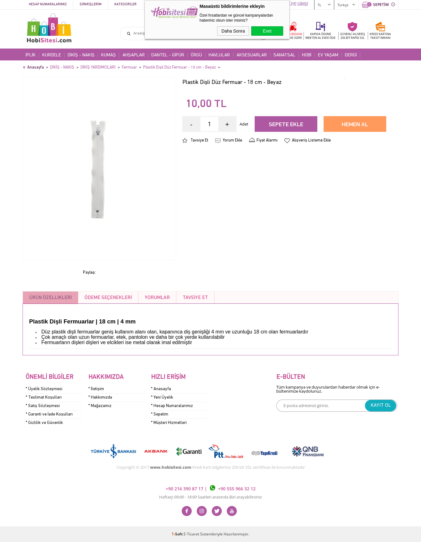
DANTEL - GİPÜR (167, 55)
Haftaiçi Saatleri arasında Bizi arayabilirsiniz (210, 497)
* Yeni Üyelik (162, 397)
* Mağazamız (100, 406)
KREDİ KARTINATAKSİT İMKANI (380, 36)
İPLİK (31, 55)
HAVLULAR (219, 55)
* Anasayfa (161, 389)
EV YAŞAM (328, 55)
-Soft (178, 534)
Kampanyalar (160, 4)
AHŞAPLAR (133, 55)
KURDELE (51, 55)
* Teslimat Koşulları (44, 397)
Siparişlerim (90, 4)
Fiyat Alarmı (267, 140)
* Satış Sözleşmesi (43, 406)
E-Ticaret (191, 534)
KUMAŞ (108, 55)
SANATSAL (284, 55)
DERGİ (351, 55)
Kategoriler (125, 4)
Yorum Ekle (232, 140)
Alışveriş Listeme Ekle (311, 140)
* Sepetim (159, 414)
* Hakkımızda (100, 397)
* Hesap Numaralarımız (172, 406)
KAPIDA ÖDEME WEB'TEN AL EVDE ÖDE (320, 36)
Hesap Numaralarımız (48, 4)
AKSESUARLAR (251, 55)
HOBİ (306, 55)
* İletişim (96, 389)
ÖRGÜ (196, 55)
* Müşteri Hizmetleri (169, 423)
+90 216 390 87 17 (185, 489)
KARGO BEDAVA (291, 36)
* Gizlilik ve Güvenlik (44, 423)
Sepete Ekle (286, 125)
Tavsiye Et (199, 140)
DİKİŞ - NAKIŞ (81, 55)
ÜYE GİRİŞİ (298, 4)
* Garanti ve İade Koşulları (49, 414)
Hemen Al (355, 125)
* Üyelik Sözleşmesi (44, 389)
